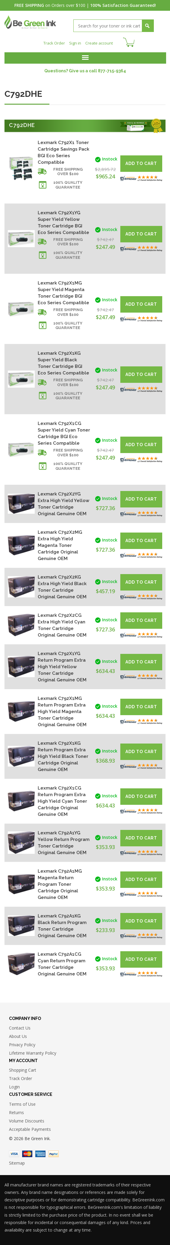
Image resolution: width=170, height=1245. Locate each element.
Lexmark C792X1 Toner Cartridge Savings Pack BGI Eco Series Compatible (63, 151)
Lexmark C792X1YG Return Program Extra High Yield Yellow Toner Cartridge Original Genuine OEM (62, 666)
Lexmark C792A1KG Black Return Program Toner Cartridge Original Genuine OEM (62, 925)
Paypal (53, 1153)
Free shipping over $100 (68, 171)
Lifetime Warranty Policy (32, 1052)
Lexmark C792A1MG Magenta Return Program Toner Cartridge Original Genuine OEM (60, 884)
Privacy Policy (22, 1044)
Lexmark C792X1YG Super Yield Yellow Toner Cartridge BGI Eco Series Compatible (63, 222)
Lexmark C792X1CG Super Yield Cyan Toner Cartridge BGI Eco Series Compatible (64, 432)
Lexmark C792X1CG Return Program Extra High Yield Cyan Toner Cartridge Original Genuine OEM (62, 800)
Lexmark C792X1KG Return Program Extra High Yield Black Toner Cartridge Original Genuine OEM (63, 756)
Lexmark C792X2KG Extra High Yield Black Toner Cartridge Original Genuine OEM (62, 586)
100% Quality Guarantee (67, 184)
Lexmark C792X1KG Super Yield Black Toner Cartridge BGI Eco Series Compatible (63, 362)
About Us (18, 1035)
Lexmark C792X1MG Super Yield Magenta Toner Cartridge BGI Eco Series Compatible (63, 292)
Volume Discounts (26, 1120)
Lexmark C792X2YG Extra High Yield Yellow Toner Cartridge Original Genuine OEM (63, 503)
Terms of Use (22, 1103)
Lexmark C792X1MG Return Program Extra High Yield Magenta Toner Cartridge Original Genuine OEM (62, 711)
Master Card (27, 1153)
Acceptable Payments (30, 1128)
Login (14, 1086)
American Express (40, 1153)
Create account (100, 42)
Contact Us (20, 1027)
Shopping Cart (22, 1069)
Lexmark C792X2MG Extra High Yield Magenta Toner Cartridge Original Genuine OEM (60, 545)
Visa (14, 1153)
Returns (16, 1112)
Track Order (52, 42)
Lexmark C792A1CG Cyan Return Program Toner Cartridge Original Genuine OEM (62, 963)
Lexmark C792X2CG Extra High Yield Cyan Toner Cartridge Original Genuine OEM (62, 624)
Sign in (75, 42)
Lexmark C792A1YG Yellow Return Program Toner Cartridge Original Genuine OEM (63, 842)
